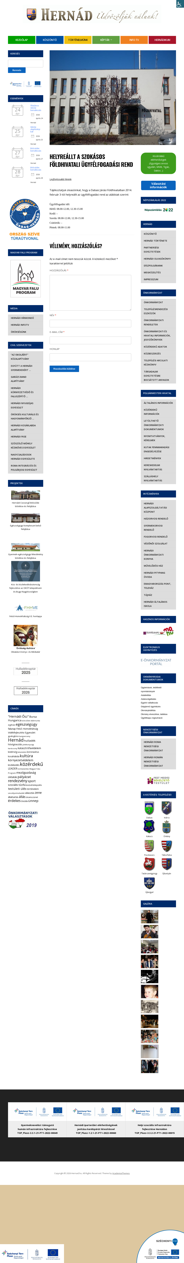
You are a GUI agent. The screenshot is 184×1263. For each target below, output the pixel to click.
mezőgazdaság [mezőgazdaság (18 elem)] (26, 764)
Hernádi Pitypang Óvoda (158, 560)
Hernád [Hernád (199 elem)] (16, 732)
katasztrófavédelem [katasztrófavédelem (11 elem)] (29, 739)
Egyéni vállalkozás (149, 686)
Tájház (147, 578)
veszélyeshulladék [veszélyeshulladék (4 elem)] (16, 784)
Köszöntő (50, 40)
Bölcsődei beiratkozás (35, 149)
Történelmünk (78, 40)
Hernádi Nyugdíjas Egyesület (22, 397)
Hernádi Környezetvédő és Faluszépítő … (25, 385)
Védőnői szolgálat (155, 535)
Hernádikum (162, 40)
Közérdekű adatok (155, 346)
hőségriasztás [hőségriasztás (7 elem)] (15, 735)
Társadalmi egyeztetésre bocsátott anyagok (156, 376)
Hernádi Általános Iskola (155, 587)
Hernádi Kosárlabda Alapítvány (23, 419)
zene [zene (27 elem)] (38, 784)
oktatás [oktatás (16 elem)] (12, 768)
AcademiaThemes (121, 1156)
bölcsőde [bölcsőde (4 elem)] (26, 712)
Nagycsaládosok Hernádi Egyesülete (23, 448)
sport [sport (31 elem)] (32, 772)
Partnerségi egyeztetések (151, 249)
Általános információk (157, 402)
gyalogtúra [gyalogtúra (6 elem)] (13, 727)
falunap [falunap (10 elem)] (12, 720)
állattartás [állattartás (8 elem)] (13, 788)
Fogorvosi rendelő (155, 528)
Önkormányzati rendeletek (153, 322)
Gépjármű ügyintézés (150, 690)
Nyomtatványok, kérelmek (154, 434)
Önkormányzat (153, 302)
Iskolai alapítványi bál (35, 129)
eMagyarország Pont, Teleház (157, 569)
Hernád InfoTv (20, 324)
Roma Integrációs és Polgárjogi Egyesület (24, 459)
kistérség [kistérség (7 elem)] (12, 743)
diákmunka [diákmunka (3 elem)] (35, 712)
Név (53, 315)
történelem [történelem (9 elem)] (33, 780)
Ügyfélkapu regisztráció (151, 701)
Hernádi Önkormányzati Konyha (158, 544)
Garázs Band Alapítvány (25, 376)
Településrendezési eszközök (155, 311)
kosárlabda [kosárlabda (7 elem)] (13, 748)
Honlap (55, 348)
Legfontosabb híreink (61, 179)
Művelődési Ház (153, 553)
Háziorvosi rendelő (155, 514)
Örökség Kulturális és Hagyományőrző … (24, 408)
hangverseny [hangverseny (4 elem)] (24, 728)
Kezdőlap (22, 40)
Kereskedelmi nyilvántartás (152, 463)
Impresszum (150, 279)
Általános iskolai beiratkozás (35, 108)
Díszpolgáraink (152, 265)
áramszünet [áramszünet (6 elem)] (32, 788)
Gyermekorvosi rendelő (158, 521)
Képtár (104, 40)
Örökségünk (18, 331)
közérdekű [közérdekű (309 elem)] (31, 755)
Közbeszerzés (151, 353)
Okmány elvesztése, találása (154, 697)
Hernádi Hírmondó (22, 317)
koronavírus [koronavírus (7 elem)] (33, 743)
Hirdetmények (152, 454)
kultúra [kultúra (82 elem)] (26, 747)
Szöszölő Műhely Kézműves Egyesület (23, 437)
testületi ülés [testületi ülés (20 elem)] (17, 780)
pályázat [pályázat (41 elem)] (24, 768)
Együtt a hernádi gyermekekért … (21, 368)
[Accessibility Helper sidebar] (180, 4)
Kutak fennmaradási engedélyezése (156, 445)
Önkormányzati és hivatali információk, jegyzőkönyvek (156, 335)
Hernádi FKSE (18, 428)
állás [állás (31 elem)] (22, 788)
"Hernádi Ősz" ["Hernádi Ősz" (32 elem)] (18, 708)
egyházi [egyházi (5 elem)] (11, 716)
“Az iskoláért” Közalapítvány (20, 356)
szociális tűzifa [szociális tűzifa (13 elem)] (16, 776)
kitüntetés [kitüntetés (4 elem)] (22, 744)
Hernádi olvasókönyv (156, 258)
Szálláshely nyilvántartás (152, 474)
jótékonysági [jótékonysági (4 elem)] (28, 736)
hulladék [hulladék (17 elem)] (29, 732)
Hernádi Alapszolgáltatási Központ (154, 503)
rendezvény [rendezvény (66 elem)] (17, 772)
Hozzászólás (59, 270)
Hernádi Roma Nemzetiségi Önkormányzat (153, 729)
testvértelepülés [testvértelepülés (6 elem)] (34, 776)
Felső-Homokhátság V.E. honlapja (25, 608)
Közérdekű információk (158, 409)
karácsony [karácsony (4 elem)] (12, 740)
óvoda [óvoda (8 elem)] (24, 792)
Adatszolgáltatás (148, 682)
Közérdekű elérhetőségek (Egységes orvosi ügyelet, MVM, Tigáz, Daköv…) (158, 163)
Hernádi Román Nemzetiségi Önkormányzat (153, 745)
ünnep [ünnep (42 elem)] (33, 792)
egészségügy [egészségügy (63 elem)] (26, 715)
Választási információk (158, 185)
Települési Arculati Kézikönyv (155, 362)
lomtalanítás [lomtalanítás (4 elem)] (23, 760)
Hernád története (155, 240)
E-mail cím (57, 332)
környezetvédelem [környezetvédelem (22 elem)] (20, 752)
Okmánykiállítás (148, 693)
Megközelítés (151, 272)
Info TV (134, 40)
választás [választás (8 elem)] (29, 784)
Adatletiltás (146, 678)
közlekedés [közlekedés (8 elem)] (14, 756)
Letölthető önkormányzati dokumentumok (153, 421)
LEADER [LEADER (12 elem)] (12, 760)
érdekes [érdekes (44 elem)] (14, 792)
